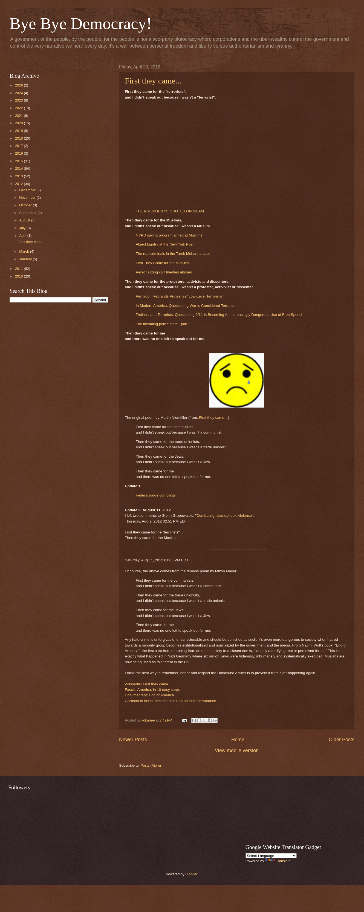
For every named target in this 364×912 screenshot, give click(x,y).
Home (237, 739)
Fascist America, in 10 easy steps (152, 690)
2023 (19, 100)
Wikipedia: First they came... (148, 684)
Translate (277, 861)
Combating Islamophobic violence (224, 515)
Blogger (191, 874)
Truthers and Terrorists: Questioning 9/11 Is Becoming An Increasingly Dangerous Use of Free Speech (219, 315)
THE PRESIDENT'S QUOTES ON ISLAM (170, 211)
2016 (19, 153)
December (27, 190)
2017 (19, 146)
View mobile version (237, 750)
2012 (19, 184)
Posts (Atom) (151, 765)
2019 (19, 131)
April (23, 235)
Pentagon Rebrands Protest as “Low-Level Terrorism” (179, 296)
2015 (19, 161)
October (26, 205)
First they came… (213, 417)
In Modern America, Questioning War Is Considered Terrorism (186, 306)
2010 (19, 276)
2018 (19, 138)
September (28, 213)
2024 (19, 93)
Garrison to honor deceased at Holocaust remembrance (170, 701)
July (22, 228)
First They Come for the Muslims (162, 263)
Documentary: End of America (149, 695)
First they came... (153, 80)
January (26, 259)
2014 (19, 168)
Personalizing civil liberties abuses (164, 272)
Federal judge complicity (156, 495)
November (27, 197)
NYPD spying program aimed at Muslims (169, 235)
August (25, 220)
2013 (19, 176)
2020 (19, 123)
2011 (19, 269)
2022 (19, 108)
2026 (19, 85)
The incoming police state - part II (163, 324)
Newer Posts (133, 739)
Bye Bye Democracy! (81, 24)
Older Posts (341, 739)
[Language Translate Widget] (271, 855)
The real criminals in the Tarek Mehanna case (173, 254)
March (24, 251)
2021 (19, 116)
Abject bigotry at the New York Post (164, 244)
